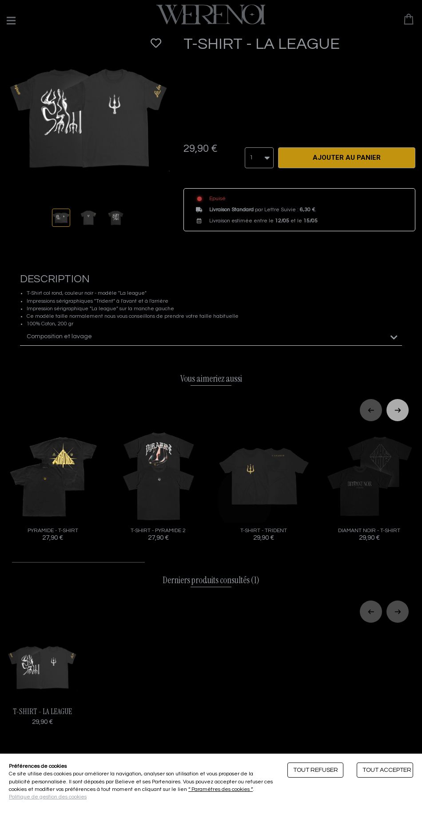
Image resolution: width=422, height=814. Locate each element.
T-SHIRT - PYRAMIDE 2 (158, 485)
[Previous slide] (371, 409)
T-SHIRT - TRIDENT (264, 485)
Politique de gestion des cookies (48, 797)
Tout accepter (386, 770)
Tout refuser (315, 770)
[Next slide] (397, 409)
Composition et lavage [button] (59, 335)
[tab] (211, 335)
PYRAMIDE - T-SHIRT (53, 485)
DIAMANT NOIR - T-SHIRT (369, 485)
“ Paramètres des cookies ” (220, 789)
